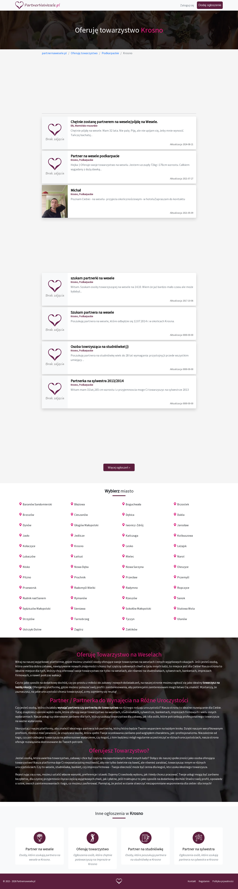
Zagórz (78, 629)
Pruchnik (80, 577)
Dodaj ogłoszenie (209, 5)
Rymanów (80, 598)
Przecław (131, 577)
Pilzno (27, 577)
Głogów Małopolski (86, 525)
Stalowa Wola (186, 608)
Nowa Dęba (81, 567)
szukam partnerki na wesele (92, 278)
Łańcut (78, 556)
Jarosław (183, 525)
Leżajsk (181, 546)
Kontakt (192, 881)
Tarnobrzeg (81, 619)
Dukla (180, 515)
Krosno (78, 546)
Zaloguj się (187, 5)
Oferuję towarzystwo (92, 849)
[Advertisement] (119, 84)
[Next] (119, 467)
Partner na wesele (39, 849)
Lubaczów (29, 556)
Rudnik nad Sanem (34, 598)
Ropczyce (183, 588)
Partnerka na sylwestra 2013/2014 (97, 380)
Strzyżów (28, 619)
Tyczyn (130, 619)
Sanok (181, 598)
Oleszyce (183, 567)
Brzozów (28, 515)
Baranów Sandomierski (37, 504)
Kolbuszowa (185, 535)
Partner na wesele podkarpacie (95, 156)
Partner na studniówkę (145, 849)
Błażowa (79, 504)
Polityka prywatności (223, 881)
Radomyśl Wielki (84, 588)
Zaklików (131, 629)
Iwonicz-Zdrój (134, 525)
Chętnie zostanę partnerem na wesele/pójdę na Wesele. (114, 121)
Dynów (27, 525)
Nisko (26, 567)
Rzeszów (131, 598)
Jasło (26, 535)
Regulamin (204, 881)
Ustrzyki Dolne (32, 629)
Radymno (132, 588)
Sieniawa (79, 608)
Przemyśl (183, 577)
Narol (180, 556)
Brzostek (183, 504)
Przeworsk (29, 588)
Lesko (129, 546)
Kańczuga (132, 535)
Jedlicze (79, 535)
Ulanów (182, 619)
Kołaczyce (29, 546)
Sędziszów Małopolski (36, 608)
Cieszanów (81, 515)
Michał (76, 190)
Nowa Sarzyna (135, 567)
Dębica (130, 515)
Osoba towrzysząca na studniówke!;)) (99, 346)
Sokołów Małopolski (138, 608)
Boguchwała (133, 504)
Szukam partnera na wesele (92, 312)
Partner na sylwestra (198, 849)
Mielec (130, 556)
